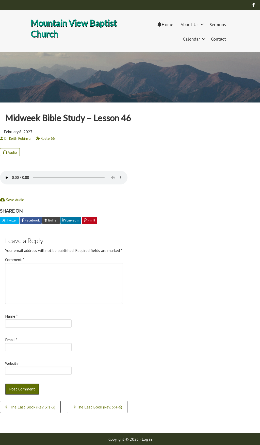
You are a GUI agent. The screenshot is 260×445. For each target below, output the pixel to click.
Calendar (191, 39)
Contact (218, 39)
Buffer (51, 220)
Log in (147, 439)
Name (11, 316)
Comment (14, 259)
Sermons (217, 24)
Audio (10, 152)
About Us (190, 24)
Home (165, 24)
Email (11, 339)
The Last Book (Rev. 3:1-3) (30, 406)
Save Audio (12, 199)
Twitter (9, 220)
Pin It (89, 220)
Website (12, 363)
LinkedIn (70, 220)
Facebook (31, 220)
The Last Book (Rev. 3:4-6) (97, 406)
